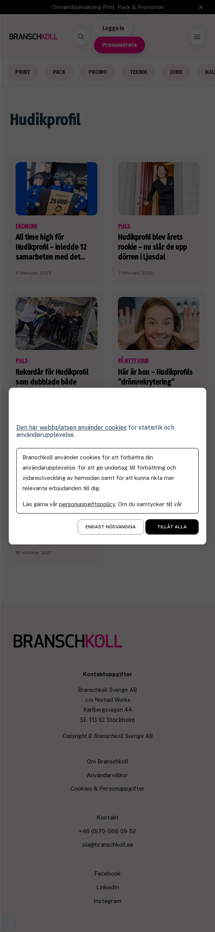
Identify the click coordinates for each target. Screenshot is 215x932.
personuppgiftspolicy (87, 504)
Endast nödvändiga (111, 526)
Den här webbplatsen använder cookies (72, 427)
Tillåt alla (172, 526)
